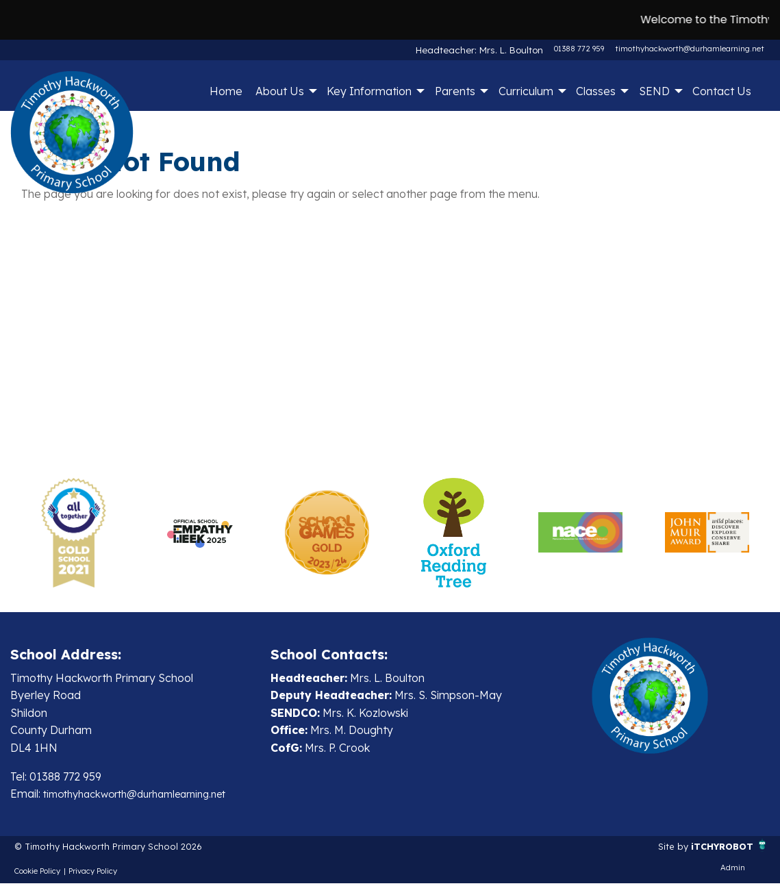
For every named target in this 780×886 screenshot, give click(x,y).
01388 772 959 (579, 48)
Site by (659, 848)
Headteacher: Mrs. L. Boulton (490, 48)
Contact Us (721, 91)
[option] (73, 532)
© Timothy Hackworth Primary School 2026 (125, 848)
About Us (279, 91)
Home (226, 91)
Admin (732, 871)
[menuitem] (226, 91)
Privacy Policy (92, 874)
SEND (654, 91)
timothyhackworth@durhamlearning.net (689, 48)
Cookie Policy (37, 874)
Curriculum (526, 91)
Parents (455, 91)
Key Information (369, 91)
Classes (596, 91)
